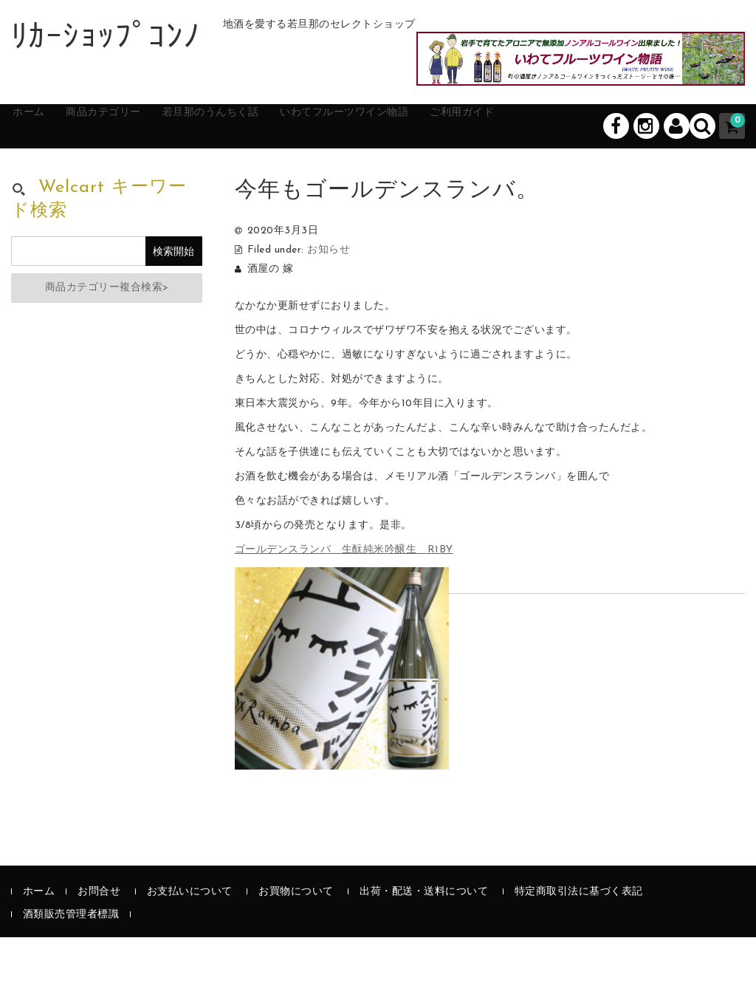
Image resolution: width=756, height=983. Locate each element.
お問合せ (99, 937)
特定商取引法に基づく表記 (579, 937)
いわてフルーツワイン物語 (428, 171)
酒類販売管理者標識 (71, 960)
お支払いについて (190, 937)
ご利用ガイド (570, 171)
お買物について (296, 937)
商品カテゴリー (137, 171)
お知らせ (328, 296)
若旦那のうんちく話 (266, 171)
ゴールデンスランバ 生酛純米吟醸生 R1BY (344, 596)
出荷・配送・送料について (424, 937)
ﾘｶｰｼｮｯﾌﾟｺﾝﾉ (106, 39)
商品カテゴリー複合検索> (107, 334)
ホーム (44, 171)
